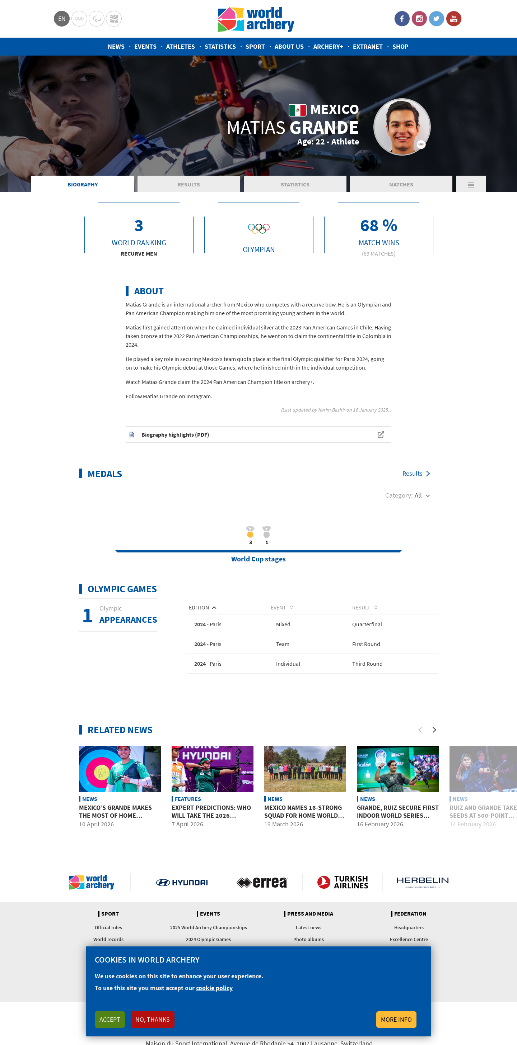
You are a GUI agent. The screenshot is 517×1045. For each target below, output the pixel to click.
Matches (401, 184)
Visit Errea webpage (262, 882)
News (116, 46)
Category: (399, 495)
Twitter (436, 19)
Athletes (180, 46)
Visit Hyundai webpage (182, 882)
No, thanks (152, 1019)
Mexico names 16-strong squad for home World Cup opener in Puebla (303, 815)
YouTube (454, 19)
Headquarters (409, 927)
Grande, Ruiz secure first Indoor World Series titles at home (398, 815)
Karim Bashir (331, 410)
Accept (109, 1019)
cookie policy (214, 988)
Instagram (419, 19)
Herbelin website (422, 882)
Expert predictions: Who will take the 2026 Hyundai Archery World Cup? (211, 819)
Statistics (220, 46)
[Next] (434, 729)
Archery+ (328, 46)
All (418, 495)
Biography (82, 184)
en (62, 18)
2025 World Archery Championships (208, 927)
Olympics (79, 19)
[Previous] (420, 729)
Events (145, 46)
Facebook (402, 19)
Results (188, 184)
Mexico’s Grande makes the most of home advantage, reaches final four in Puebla (119, 819)
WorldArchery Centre (114, 19)
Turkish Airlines (342, 882)
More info (396, 1019)
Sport (255, 46)
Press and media (310, 914)
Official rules (108, 927)
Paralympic (96, 19)
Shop (400, 46)
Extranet (368, 46)
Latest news (308, 927)
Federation (410, 914)
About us (289, 46)
